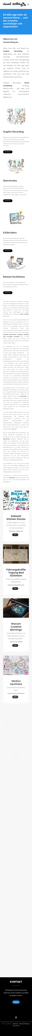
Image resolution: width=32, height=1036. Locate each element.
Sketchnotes (12, 534)
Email (16, 1002)
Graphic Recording (12, 51)
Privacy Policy (16, 1026)
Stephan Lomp (19, 534)
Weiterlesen (8, 151)
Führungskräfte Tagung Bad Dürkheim (16, 578)
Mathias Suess (20, 590)
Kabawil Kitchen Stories (16, 520)
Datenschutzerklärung (24, 1024)
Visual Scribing (24, 314)
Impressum (15, 1024)
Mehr (15, 537)
